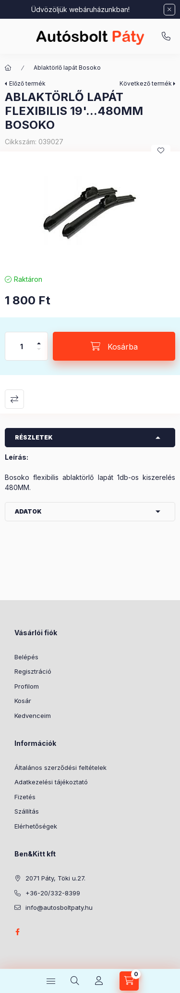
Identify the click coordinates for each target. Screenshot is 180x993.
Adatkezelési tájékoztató (51, 782)
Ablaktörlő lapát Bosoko (67, 67)
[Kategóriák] (50, 981)
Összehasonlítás (14, 399)
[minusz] (39, 353)
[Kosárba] (114, 346)
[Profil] (98, 981)
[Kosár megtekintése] (129, 981)
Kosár (22, 700)
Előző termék (27, 83)
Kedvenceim (32, 715)
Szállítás (26, 811)
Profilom (26, 686)
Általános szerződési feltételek (60, 767)
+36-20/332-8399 (166, 36)
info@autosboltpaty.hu (59, 907)
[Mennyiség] (22, 346)
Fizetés (25, 797)
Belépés (26, 657)
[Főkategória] (8, 67)
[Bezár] (169, 9)
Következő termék (146, 83)
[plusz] (39, 339)
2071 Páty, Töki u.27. (55, 878)
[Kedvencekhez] (160, 150)
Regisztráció (32, 671)
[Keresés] (74, 981)
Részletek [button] (34, 437)
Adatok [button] (28, 511)
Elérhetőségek (35, 826)
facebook (17, 932)
